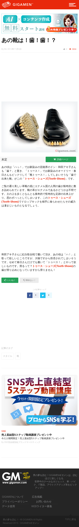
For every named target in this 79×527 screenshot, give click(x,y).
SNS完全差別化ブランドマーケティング (22, 442)
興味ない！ (29, 280)
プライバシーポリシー (15, 501)
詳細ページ (61, 159)
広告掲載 (37, 496)
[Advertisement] (39, 78)
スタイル (7, 356)
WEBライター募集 (41, 506)
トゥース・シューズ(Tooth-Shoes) (45, 178)
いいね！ (9, 280)
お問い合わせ (44, 501)
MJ (5, 49)
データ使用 (8, 506)
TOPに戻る (70, 518)
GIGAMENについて (13, 496)
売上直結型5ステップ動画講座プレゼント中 (26, 434)
